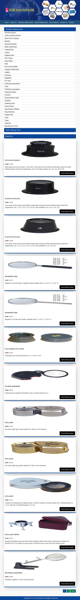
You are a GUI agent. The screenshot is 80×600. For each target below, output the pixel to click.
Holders (7, 72)
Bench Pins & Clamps (12, 38)
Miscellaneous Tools (11, 126)
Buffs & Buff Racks (11, 47)
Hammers (8, 75)
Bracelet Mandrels (11, 44)
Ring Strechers (9, 112)
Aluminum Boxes (10, 33)
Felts (6, 64)
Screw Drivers (9, 106)
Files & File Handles (11, 66)
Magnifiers (8, 78)
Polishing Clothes (10, 92)
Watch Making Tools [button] (13, 130)
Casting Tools (9, 49)
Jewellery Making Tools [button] (14, 29)
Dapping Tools (9, 55)
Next (73, 591)
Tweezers (8, 123)
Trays (6, 117)
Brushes (7, 41)
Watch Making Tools (41, 22)
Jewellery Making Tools (25, 22)
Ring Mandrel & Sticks (12, 98)
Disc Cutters (9, 58)
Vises (6, 86)
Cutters (7, 52)
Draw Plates (9, 61)
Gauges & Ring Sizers (12, 69)
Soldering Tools (10, 103)
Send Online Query (67, 173)
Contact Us (63, 22)
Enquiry (71, 22)
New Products (53, 22)
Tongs (7, 120)
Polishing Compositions (12, 83)
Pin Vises (8, 81)
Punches (7, 95)
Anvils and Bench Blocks (13, 35)
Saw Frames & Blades (12, 109)
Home (7, 22)
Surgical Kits (9, 115)
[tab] (40, 29)
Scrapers (8, 100)
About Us (13, 22)
